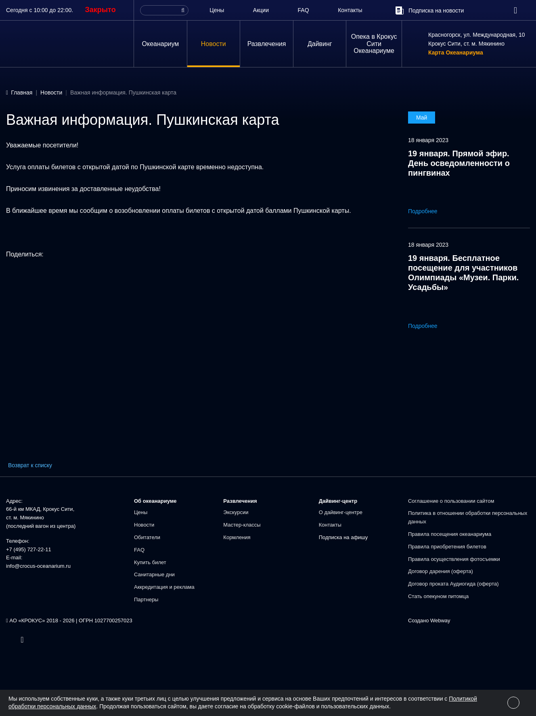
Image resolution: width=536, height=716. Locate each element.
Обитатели (147, 537)
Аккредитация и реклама (164, 587)
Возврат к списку (30, 465)
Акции (261, 10)
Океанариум (160, 43)
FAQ (303, 10)
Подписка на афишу (343, 537)
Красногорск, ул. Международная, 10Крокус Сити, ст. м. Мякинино (476, 39)
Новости (213, 43)
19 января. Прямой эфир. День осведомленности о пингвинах (459, 163)
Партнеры (146, 599)
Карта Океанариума (455, 53)
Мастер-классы (241, 525)
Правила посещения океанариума (449, 534)
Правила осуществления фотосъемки (454, 559)
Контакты (350, 10)
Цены (216, 10)
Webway (440, 620)
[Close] (513, 703)
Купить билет (150, 562)
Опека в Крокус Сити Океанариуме (374, 43)
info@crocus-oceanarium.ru (38, 566)
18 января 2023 (428, 140)
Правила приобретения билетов (447, 547)
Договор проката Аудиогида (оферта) (453, 584)
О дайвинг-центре (340, 512)
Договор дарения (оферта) (440, 571)
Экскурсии (235, 512)
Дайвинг (320, 43)
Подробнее (428, 211)
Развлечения (266, 43)
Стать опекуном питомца (438, 596)
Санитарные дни (154, 574)
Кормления (236, 537)
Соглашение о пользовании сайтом (451, 501)
